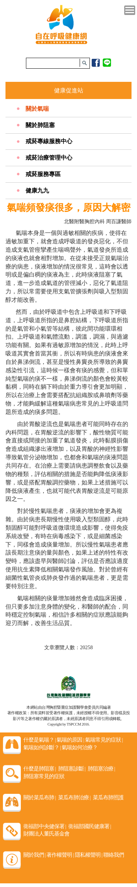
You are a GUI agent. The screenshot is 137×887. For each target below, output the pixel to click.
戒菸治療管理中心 (49, 158)
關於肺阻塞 (40, 125)
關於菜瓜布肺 (39, 797)
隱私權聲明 (88, 855)
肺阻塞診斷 (71, 769)
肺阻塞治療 (101, 769)
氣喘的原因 (70, 740)
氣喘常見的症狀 (104, 740)
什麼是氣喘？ (39, 740)
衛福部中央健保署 (44, 826)
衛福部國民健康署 (89, 826)
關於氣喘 (37, 109)
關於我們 (34, 855)
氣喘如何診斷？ (42, 747)
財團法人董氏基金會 (46, 834)
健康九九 (37, 190)
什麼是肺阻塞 (39, 769)
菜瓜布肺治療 (74, 797)
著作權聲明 (60, 855)
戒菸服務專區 (43, 174)
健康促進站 (68, 90)
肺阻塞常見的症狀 (43, 776)
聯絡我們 (113, 855)
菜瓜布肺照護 (108, 797)
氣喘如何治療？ (80, 747)
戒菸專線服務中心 (49, 141)
